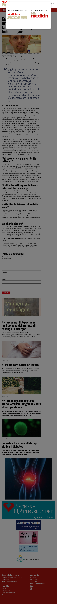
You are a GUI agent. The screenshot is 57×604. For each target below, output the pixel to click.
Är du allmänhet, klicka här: (40, 14)
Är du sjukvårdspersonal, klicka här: (17, 14)
